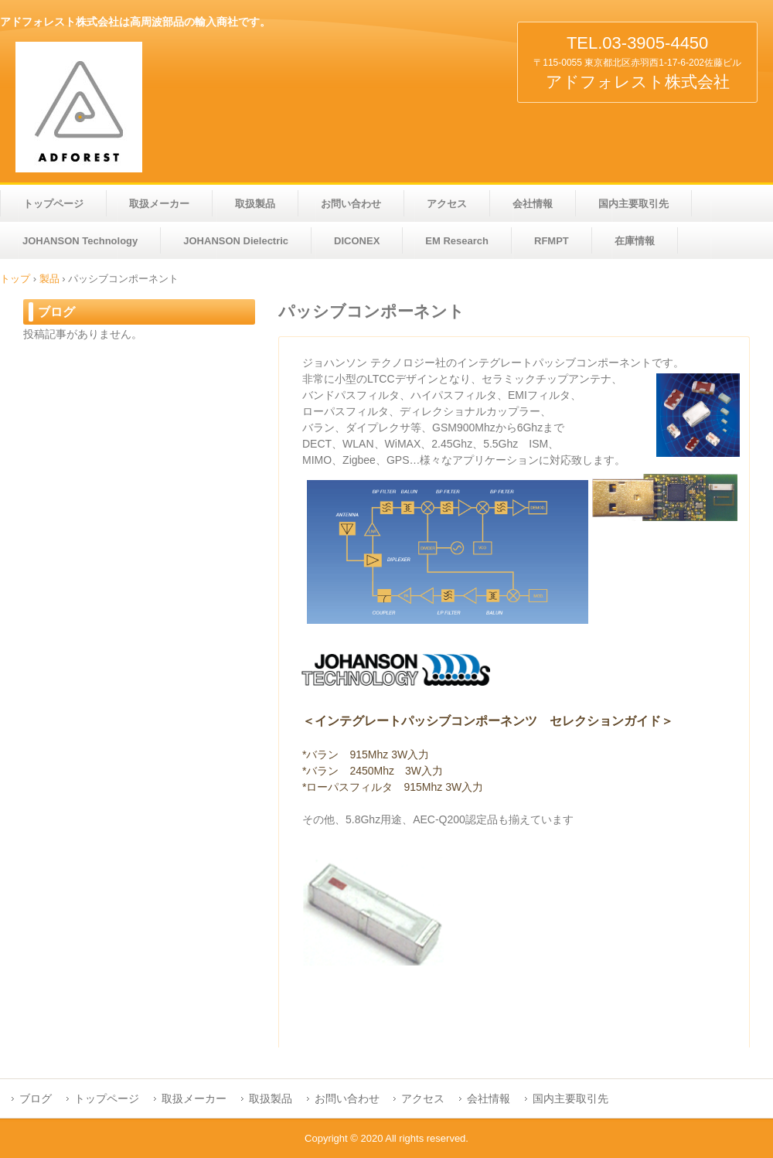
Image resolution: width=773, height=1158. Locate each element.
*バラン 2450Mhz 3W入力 (372, 771)
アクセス (447, 203)
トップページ (53, 203)
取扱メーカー (159, 203)
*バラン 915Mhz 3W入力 (365, 754)
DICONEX (357, 241)
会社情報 (532, 203)
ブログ (56, 311)
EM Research (457, 241)
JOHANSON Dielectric (235, 241)
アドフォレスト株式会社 (139, 107)
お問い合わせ (351, 203)
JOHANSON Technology (80, 241)
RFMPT (551, 241)
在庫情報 (635, 241)
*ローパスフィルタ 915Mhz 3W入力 (392, 787)
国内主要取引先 (633, 203)
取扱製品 (255, 203)
